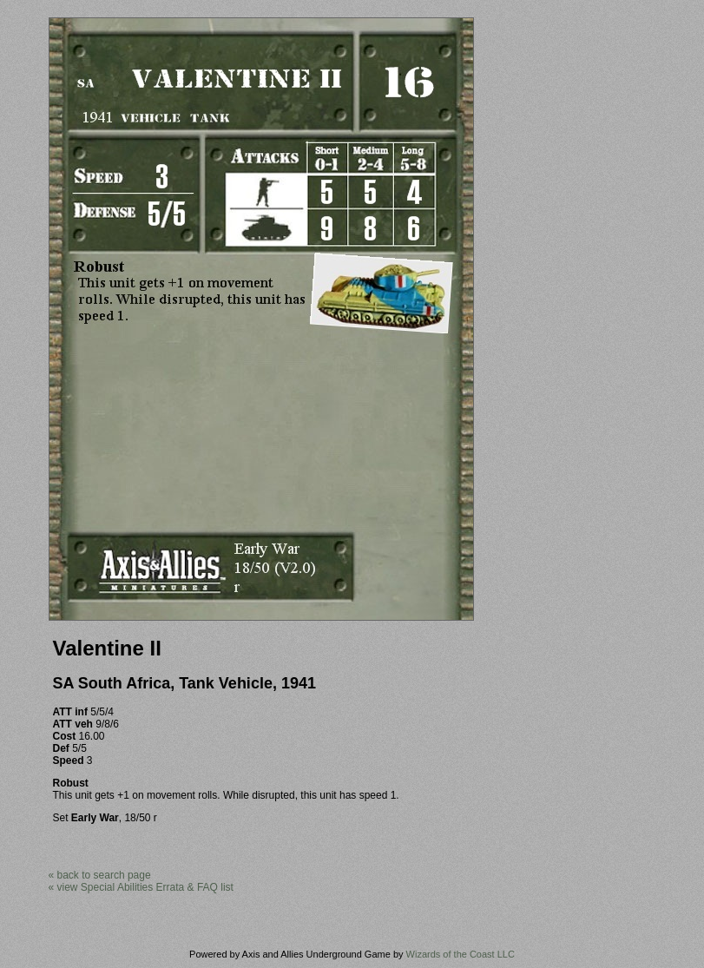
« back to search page (100, 875)
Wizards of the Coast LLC (460, 954)
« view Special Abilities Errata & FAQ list (141, 887)
